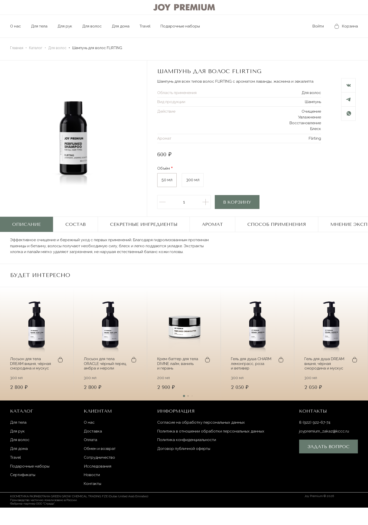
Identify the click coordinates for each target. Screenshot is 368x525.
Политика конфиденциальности (187, 456)
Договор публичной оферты (184, 465)
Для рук (66, 26)
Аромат (212, 232)
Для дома (124, 26)
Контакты (93, 501)
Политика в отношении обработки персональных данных (212, 447)
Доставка (93, 447)
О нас (15, 26)
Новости (92, 492)
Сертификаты (23, 492)
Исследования (98, 483)
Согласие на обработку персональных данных (202, 438)
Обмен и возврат (100, 465)
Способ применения (276, 232)
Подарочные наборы (190, 26)
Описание (26, 232)
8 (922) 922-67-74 (316, 438)
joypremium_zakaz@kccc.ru (325, 447)
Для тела (40, 26)
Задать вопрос (328, 463)
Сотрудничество (100, 474)
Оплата (91, 456)
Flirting (314, 146)
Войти (313, 26)
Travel (149, 26)
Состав (75, 232)
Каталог (35, 48)
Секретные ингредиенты (143, 232)
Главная (16, 48)
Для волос (95, 26)
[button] (331, 290)
